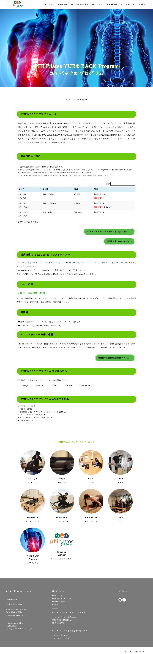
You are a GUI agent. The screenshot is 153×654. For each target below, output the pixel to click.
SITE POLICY (128, 651)
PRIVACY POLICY (139, 651)
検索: (108, 184)
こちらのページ (87, 175)
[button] (40, 189)
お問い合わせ (12, 599)
